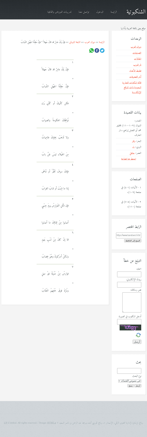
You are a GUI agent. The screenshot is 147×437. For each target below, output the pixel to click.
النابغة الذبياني (74, 42)
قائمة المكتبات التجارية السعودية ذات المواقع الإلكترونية (131, 88)
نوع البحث (136, 376)
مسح (131, 386)
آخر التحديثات (135, 77)
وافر (133, 141)
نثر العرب (137, 65)
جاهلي (132, 153)
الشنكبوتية (136, 12)
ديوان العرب (89, 42)
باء (133, 147)
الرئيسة (114, 12)
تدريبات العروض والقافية (59, 12)
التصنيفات (137, 53)
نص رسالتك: (135, 290)
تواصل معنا (84, 12)
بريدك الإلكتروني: (133, 279)
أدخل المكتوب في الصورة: (129, 316)
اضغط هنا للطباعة (128, 159)
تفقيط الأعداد (135, 71)
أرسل (138, 386)
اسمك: (138, 269)
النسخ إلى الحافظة (132, 241)
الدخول (99, 12)
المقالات (137, 59)
